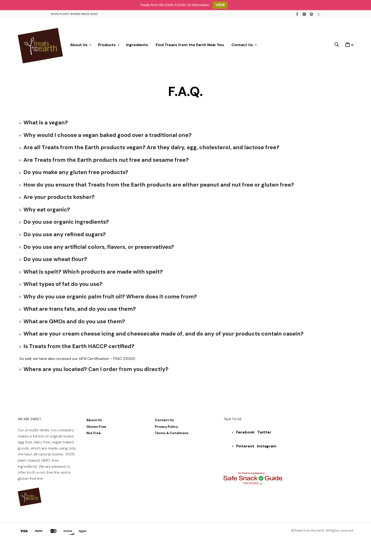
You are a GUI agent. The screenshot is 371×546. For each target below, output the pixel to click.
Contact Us (242, 45)
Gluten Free (96, 428)
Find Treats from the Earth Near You (190, 45)
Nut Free (93, 434)
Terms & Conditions (172, 434)
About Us (79, 45)
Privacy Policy (166, 428)
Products (107, 45)
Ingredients (137, 45)
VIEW (220, 5)
